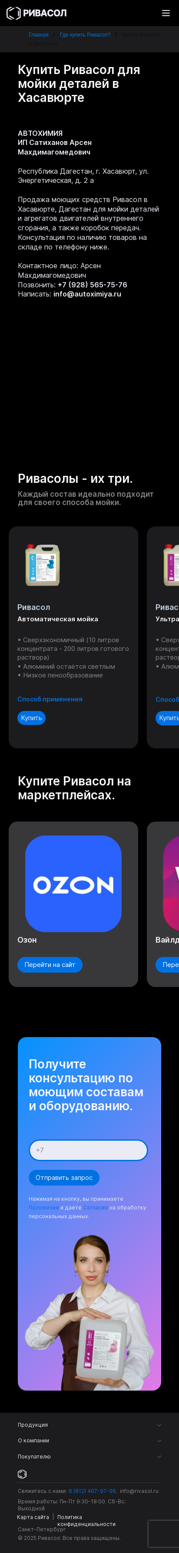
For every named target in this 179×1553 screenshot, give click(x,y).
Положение (44, 1207)
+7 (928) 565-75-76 (92, 284)
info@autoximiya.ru (87, 294)
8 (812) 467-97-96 (92, 1491)
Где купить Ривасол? (85, 35)
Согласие (95, 1207)
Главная (39, 35)
